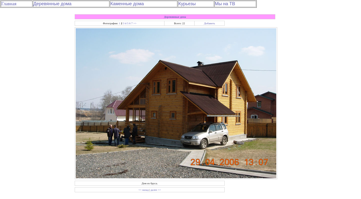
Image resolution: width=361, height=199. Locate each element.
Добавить (209, 23)
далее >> (156, 189)
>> (134, 23)
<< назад (143, 189)
